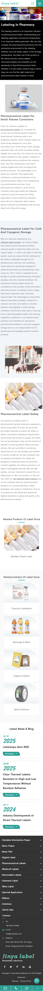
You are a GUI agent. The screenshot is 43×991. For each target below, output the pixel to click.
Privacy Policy (26, 981)
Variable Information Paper (16, 840)
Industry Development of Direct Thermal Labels (18, 818)
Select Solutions (21, 711)
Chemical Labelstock (21, 610)
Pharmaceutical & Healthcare (16, 11)
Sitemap (15, 981)
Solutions (16, 9)
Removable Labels (11, 875)
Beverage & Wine (21, 644)
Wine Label (8, 887)
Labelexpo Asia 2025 (16, 747)
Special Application (12, 892)
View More (11, 753)
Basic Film (7, 852)
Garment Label (10, 881)
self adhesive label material (24, 479)
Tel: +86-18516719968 (10, 924)
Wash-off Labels (10, 869)
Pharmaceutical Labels (14, 863)
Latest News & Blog (21, 729)
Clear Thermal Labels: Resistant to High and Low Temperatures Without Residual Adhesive (19, 781)
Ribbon (5, 898)
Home (6, 9)
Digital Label (8, 858)
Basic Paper (8, 846)
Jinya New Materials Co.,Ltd (23, 973)
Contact (6, 916)
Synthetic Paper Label (21, 558)
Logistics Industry (21, 677)
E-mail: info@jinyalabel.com (12, 932)
